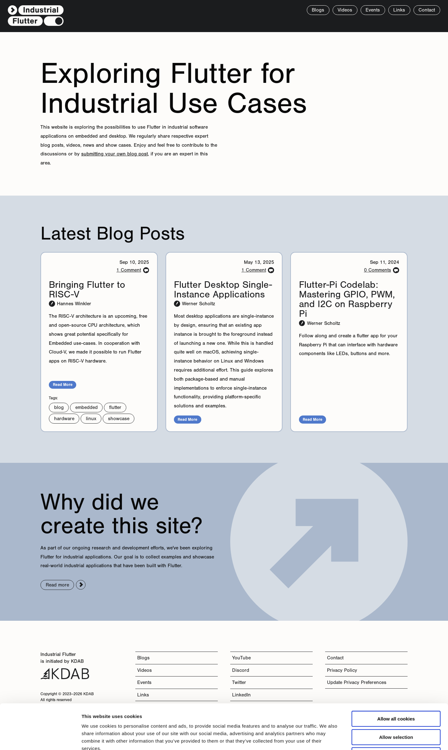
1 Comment (128, 270)
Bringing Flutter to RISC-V (87, 289)
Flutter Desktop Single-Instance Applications (223, 289)
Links (399, 10)
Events (373, 10)
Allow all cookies (396, 673)
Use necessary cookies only (396, 710)
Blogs (143, 658)
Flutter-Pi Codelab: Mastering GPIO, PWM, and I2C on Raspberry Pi (347, 299)
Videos (345, 10)
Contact (335, 658)
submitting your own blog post (114, 154)
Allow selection (396, 692)
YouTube (241, 658)
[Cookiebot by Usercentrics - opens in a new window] (40, 738)
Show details (326, 737)
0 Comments (377, 270)
